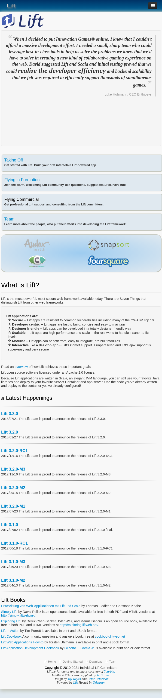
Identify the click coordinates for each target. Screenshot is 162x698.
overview (22, 367)
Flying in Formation (22, 179)
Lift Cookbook (11, 636)
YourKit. (109, 671)
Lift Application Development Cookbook (30, 648)
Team (9, 219)
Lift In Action (10, 631)
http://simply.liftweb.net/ (18, 615)
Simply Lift (8, 612)
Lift (11, 6)
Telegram (99, 682)
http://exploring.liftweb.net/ (79, 625)
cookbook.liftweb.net (110, 636)
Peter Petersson (98, 679)
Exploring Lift (10, 621)
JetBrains (103, 675)
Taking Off (13, 160)
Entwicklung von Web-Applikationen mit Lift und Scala (40, 606)
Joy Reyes (74, 679)
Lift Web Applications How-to (22, 642)
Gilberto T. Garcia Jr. (79, 648)
